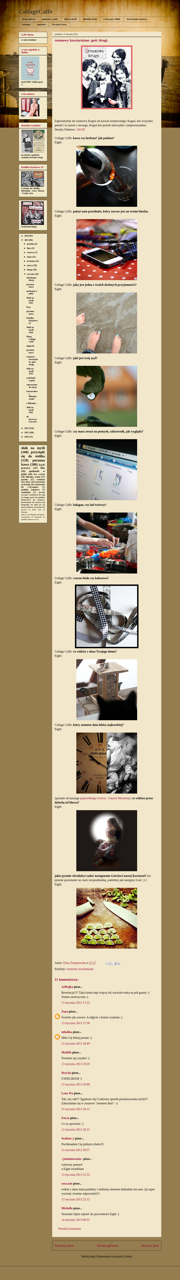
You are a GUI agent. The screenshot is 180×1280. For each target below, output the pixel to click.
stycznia (31, 274)
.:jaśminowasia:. (72, 1158)
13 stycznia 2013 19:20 (75, 1064)
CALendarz (33, 487)
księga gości (29, 497)
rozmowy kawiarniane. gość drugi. (32, 361)
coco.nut (66, 1183)
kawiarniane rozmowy (137, 19)
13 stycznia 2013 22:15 (75, 1199)
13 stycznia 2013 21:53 (75, 1174)
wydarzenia (39, 484)
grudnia (31, 244)
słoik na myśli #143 (30, 371)
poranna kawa (30, 285)
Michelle (67, 1208)
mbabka (66, 1032)
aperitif (23, 510)
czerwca (31, 252)
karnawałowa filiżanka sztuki (32, 395)
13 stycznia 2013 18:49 (75, 1043)
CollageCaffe (35, 11)
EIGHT (81, 129)
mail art (37, 505)
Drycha (66, 1072)
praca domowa (27, 507)
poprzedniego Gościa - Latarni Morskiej (104, 798)
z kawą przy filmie (112, 19)
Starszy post (150, 1246)
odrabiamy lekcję (31, 279)
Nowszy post (64, 1246)
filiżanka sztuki (90, 19)
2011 (26, 432)
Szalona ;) (67, 1138)
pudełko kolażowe (30, 490)
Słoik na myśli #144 (30, 330)
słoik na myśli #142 (30, 410)
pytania (24, 479)
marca (30, 265)
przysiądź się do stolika (33, 454)
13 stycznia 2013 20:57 (75, 1150)
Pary (28, 307)
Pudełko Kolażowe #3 (32, 320)
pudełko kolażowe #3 (28, 519)
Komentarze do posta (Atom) (114, 1256)
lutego (30, 270)
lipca (29, 248)
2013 (26, 240)
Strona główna (28, 19)
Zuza (64, 1011)
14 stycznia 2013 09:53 (75, 1219)
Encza (65, 1118)
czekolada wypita (30, 379)
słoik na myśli (70, 19)
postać (39, 507)
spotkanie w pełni (31, 292)
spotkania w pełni (50, 19)
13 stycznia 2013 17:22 (75, 1002)
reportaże (41, 24)
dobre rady (36, 510)
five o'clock (39, 474)
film (42, 467)
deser (28, 482)
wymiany (26, 24)
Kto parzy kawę (59, 24)
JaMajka (67, 986)
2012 (26, 428)
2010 (26, 437)
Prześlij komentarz (69, 1228)
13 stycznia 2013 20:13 (75, 1109)
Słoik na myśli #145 (30, 300)
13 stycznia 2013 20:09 (75, 1084)
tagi (43, 495)
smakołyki (25, 492)
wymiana (41, 479)
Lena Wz (67, 1093)
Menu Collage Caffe (31, 339)
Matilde (66, 1052)
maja (29, 257)
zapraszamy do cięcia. (31, 386)
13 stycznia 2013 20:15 (75, 1129)
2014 (26, 236)
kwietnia (31, 261)
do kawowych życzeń (31, 419)
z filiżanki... (31, 403)
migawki (30, 346)
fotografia (25, 505)
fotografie (38, 517)
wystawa (38, 502)
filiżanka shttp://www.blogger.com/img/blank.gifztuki (32, 514)
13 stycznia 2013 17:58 (75, 1023)
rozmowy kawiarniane (79, 969)
